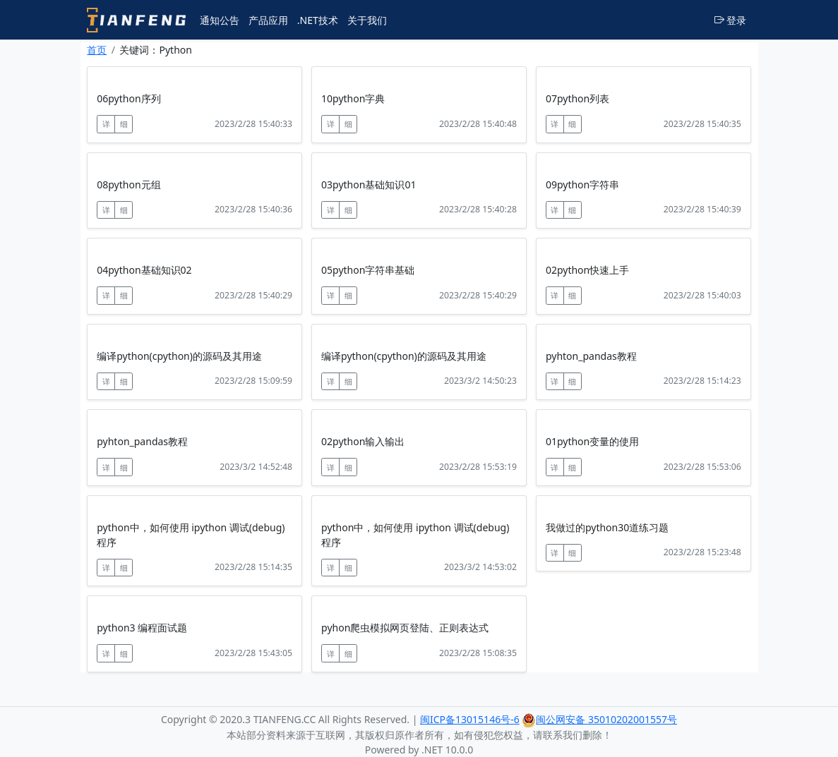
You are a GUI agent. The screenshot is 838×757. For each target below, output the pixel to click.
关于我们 (367, 20)
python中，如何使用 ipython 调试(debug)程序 (191, 535)
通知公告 (219, 20)
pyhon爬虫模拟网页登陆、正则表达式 (405, 627)
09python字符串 (582, 184)
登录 (730, 20)
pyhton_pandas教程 (591, 356)
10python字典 (353, 98)
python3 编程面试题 (142, 627)
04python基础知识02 (144, 270)
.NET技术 (317, 20)
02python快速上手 (587, 270)
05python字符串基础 (367, 270)
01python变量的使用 (592, 441)
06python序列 (128, 98)
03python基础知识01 (368, 184)
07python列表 (577, 98)
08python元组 (128, 184)
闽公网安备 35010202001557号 (599, 719)
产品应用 (268, 20)
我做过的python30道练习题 (607, 527)
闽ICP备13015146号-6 (470, 719)
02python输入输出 (363, 441)
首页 (97, 49)
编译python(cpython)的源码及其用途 (179, 356)
